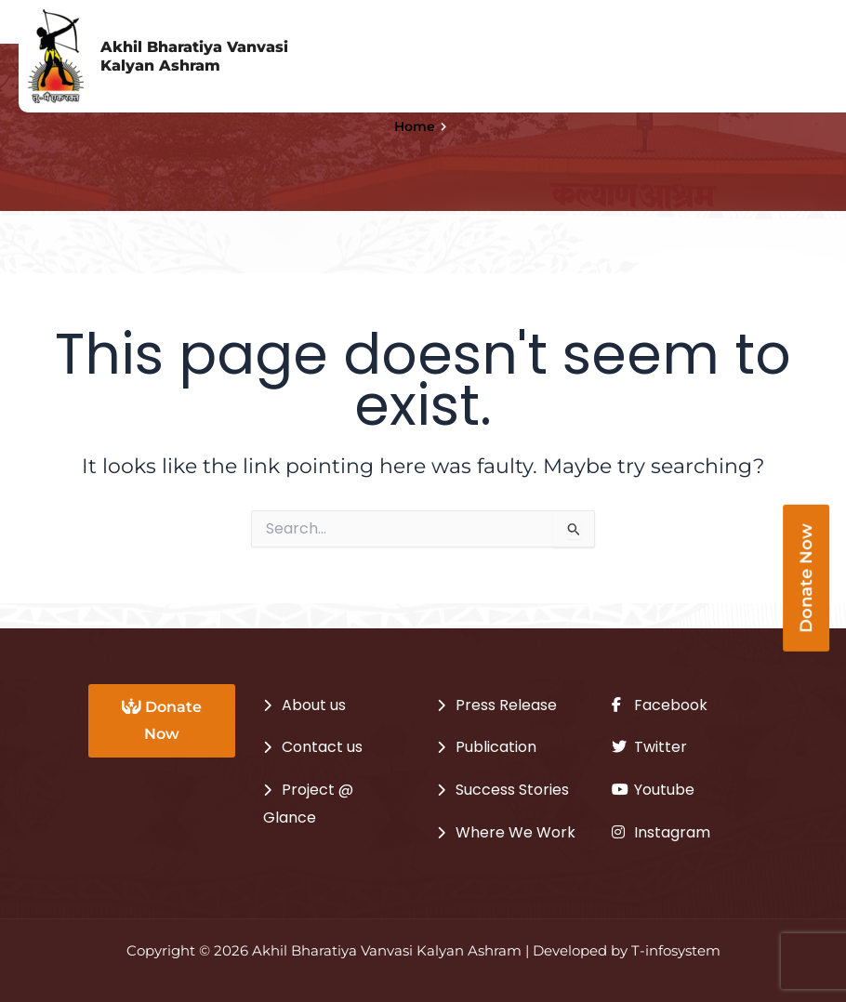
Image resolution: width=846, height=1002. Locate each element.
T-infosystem (675, 951)
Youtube (653, 789)
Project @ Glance (308, 803)
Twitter (649, 747)
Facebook (659, 705)
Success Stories (512, 789)
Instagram (661, 832)
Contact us (322, 747)
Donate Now (162, 720)
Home (414, 126)
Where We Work (515, 832)
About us (314, 705)
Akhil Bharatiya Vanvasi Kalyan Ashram (194, 55)
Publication (496, 747)
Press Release (506, 705)
